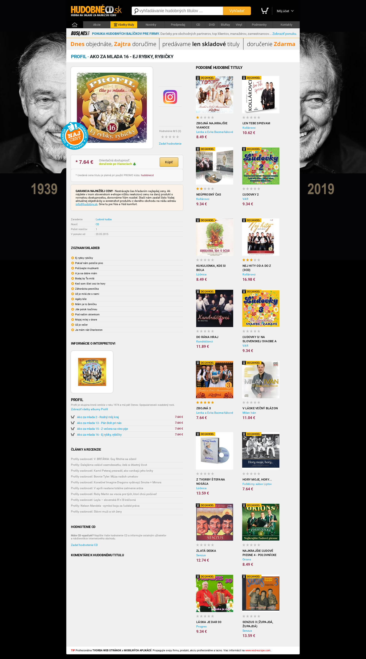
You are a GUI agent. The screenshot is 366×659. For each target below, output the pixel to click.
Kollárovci (249, 127)
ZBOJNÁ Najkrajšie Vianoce (211, 125)
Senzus (201, 555)
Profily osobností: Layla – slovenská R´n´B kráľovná (103, 500)
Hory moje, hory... (257, 479)
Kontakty (286, 24)
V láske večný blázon (260, 408)
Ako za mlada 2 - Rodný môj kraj (98, 417)
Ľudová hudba (104, 219)
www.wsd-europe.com (258, 650)
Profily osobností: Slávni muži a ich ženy (96, 511)
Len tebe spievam (256, 123)
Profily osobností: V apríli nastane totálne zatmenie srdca (107, 488)
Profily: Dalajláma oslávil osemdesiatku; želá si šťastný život (109, 465)
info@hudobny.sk (87, 204)
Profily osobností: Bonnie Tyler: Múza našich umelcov (104, 476)
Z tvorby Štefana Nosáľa (210, 481)
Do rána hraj (207, 337)
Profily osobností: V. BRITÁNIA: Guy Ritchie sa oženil (103, 459)
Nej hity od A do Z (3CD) (257, 268)
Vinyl (239, 24)
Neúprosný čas (208, 194)
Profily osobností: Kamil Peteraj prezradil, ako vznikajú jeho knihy (112, 470)
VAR (245, 199)
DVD (212, 24)
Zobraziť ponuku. (284, 34)
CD (198, 24)
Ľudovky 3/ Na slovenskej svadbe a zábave (260, 339)
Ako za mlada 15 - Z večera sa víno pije (102, 429)
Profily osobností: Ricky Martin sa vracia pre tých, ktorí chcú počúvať (114, 494)
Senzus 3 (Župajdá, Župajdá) (258, 624)
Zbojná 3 (203, 408)
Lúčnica (201, 274)
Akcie (97, 24)
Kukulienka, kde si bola (211, 268)
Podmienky (259, 24)
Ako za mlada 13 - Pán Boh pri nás (99, 423)
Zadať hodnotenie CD (84, 545)
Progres (201, 626)
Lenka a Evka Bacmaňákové (214, 132)
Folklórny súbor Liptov (257, 484)
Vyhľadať (236, 11)
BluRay (225, 24)
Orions (247, 559)
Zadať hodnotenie (170, 143)
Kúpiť (169, 162)
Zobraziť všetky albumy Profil (89, 409)
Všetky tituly (124, 25)
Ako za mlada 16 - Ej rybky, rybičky (99, 434)
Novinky (151, 24)
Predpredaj (178, 24)
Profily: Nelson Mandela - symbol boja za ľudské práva (105, 505)
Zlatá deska (206, 550)
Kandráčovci (204, 341)
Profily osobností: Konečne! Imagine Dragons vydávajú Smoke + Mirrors (116, 482)
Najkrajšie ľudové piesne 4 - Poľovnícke (259, 553)
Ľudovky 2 (251, 194)
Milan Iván (249, 412)
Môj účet (283, 11)
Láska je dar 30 (208, 622)
